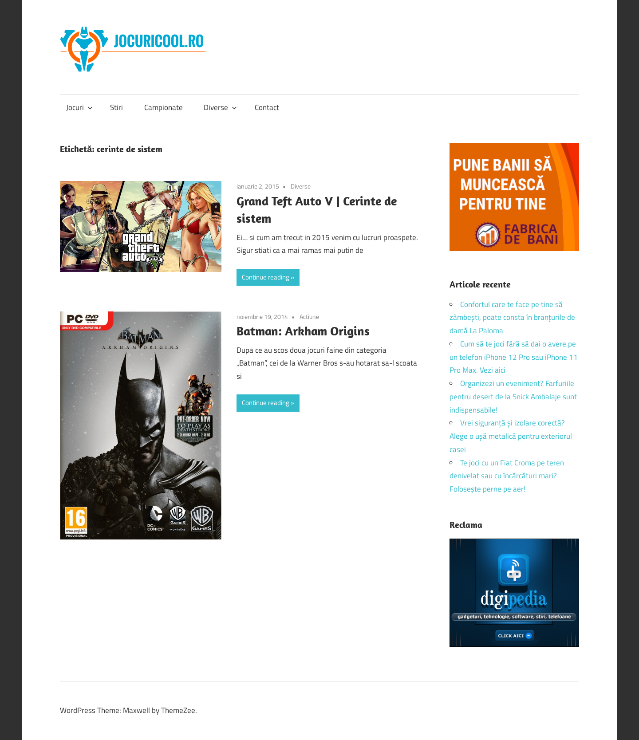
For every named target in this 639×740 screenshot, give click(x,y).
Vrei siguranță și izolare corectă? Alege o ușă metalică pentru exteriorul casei (511, 436)
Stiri (116, 107)
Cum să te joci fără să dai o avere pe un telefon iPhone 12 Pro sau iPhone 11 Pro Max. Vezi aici (514, 357)
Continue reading (265, 277)
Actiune (309, 316)
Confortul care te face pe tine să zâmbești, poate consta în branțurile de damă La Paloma (512, 318)
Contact (267, 107)
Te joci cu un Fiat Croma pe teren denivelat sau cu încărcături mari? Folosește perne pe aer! (507, 476)
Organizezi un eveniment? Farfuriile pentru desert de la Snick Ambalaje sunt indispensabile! (513, 397)
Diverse (220, 107)
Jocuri (79, 107)
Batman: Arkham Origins (303, 331)
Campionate (163, 107)
